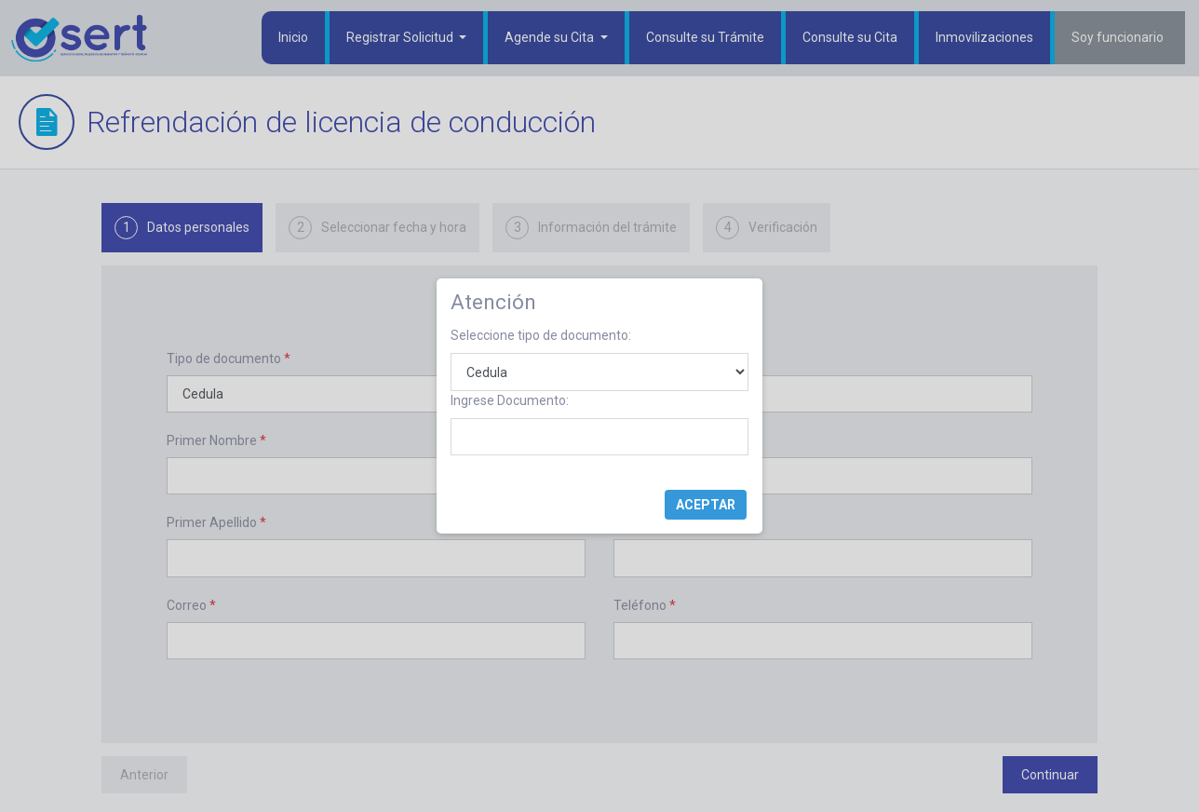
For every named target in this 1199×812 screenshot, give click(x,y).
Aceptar (705, 504)
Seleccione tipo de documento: (541, 335)
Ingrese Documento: (510, 400)
